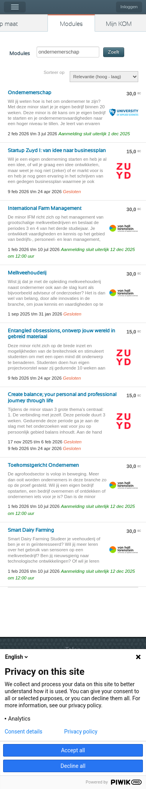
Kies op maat (9, 24)
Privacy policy (80, 731)
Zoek (113, 52)
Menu (15, 7)
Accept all (73, 750)
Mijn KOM (119, 24)
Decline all (73, 766)
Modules (71, 24)
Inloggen (128, 6)
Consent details (23, 731)
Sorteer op (54, 72)
